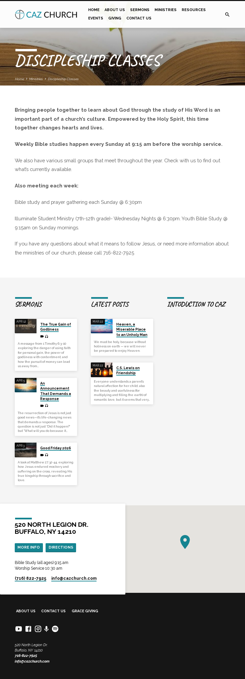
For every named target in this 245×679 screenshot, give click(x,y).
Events (95, 18)
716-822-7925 (26, 656)
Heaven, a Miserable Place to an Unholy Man (131, 329)
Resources (194, 10)
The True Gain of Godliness (55, 326)
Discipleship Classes (63, 79)
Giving (114, 18)
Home (94, 10)
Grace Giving (85, 611)
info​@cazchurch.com (74, 578)
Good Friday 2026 (55, 448)
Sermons (139, 10)
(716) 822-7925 (30, 578)
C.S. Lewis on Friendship (128, 370)
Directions (61, 547)
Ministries (166, 10)
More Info (28, 547)
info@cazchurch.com (32, 661)
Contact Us (138, 18)
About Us (115, 10)
